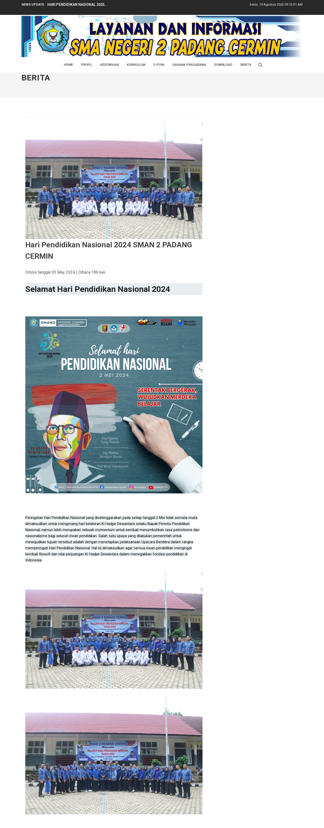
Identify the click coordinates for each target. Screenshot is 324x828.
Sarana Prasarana (189, 65)
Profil (86, 65)
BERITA (245, 65)
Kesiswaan (109, 65)
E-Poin (158, 65)
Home (68, 65)
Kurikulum (136, 65)
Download (223, 65)
